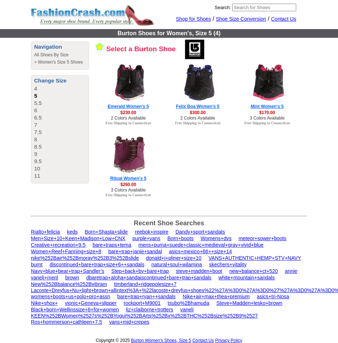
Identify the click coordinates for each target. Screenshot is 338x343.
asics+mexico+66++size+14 (200, 251)
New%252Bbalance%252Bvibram (69, 284)
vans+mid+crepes (129, 322)
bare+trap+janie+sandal (135, 251)
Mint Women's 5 (267, 106)
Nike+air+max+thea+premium (216, 296)
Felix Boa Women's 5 (197, 106)
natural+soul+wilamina (177, 264)
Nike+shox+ (44, 303)
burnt (37, 264)
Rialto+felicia (45, 232)
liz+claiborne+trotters (149, 309)
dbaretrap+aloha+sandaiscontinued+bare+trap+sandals (148, 278)
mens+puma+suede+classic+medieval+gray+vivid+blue (200, 245)
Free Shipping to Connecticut (128, 123)
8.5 (38, 147)
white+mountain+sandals (246, 278)
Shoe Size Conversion (241, 19)
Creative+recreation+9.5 (58, 245)
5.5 (38, 103)
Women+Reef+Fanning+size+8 (66, 251)
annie (291, 271)
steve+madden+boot (199, 271)
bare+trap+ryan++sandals (146, 296)
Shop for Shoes (193, 19)
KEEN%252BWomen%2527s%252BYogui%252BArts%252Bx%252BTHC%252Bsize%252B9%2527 (144, 316)
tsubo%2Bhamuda (188, 303)
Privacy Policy (228, 340)
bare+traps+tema (112, 245)
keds (72, 232)
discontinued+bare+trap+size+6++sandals (96, 264)
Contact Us (283, 19)
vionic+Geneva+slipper (90, 303)
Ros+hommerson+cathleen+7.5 (66, 322)
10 (37, 168)
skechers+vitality (227, 264)
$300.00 (197, 112)
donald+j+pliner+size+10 (174, 258)
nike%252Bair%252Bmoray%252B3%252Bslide (85, 258)
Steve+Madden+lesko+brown (249, 303)
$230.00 (128, 112)
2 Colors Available (128, 118)
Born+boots (181, 238)
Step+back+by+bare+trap (140, 271)
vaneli (187, 309)
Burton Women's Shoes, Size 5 (161, 340)
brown (72, 278)
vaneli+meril (44, 278)
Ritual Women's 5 (128, 178)
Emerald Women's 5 (128, 106)
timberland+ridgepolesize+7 (145, 284)
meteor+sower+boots (262, 238)
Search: (223, 7)
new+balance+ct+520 (253, 271)
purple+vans (146, 238)
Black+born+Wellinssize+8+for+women (75, 309)
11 (37, 176)
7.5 (38, 132)
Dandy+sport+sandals (200, 232)
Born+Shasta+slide (106, 232)
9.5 (38, 161)
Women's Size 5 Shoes (60, 62)
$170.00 (267, 112)
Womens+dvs (216, 238)
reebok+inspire (151, 232)
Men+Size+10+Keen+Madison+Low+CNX (78, 238)
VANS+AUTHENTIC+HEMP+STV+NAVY (255, 258)
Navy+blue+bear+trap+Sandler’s (67, 271)
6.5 (38, 117)
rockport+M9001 (142, 303)
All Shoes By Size (51, 54)
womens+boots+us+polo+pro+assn (70, 296)
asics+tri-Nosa (273, 296)
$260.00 (128, 184)
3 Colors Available (267, 118)
